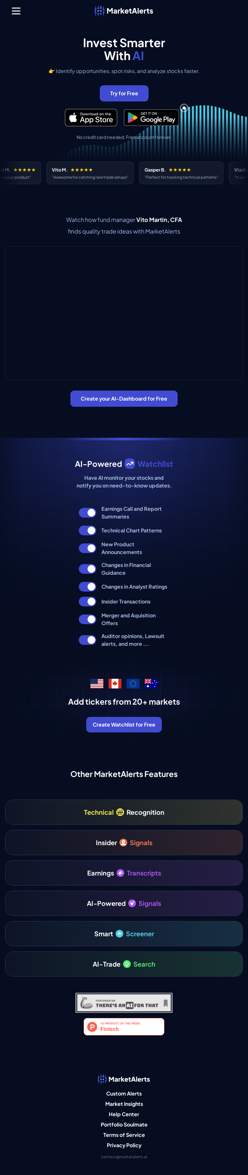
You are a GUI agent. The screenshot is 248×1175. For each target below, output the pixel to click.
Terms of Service (124, 1134)
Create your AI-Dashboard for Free (124, 398)
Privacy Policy (124, 1145)
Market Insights (124, 1103)
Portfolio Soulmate (124, 1124)
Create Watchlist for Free (124, 724)
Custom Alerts (124, 1093)
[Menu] (16, 11)
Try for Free (124, 93)
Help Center (124, 1114)
